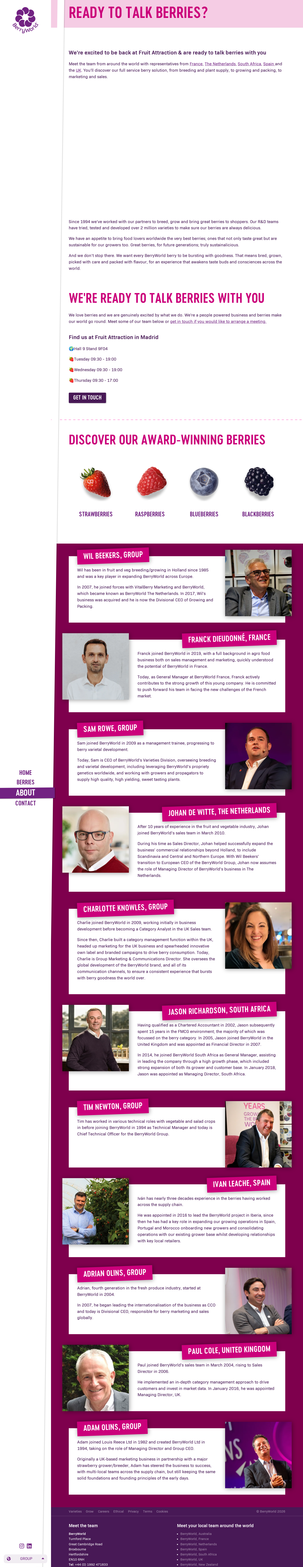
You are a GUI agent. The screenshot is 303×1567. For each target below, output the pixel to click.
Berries (26, 783)
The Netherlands (220, 64)
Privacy (133, 1511)
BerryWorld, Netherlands (198, 1544)
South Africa (249, 64)
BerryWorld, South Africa (198, 1554)
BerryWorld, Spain (193, 1549)
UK (78, 70)
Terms (147, 1511)
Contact (25, 804)
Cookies (162, 1511)
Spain (269, 64)
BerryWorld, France (194, 1539)
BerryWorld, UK (191, 1559)
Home (25, 773)
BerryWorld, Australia (196, 1534)
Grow (90, 1511)
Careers (103, 1511)
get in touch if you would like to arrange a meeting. (218, 322)
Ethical (118, 1511)
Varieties (75, 1511)
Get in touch (87, 398)
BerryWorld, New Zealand (199, 1564)
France (196, 64)
